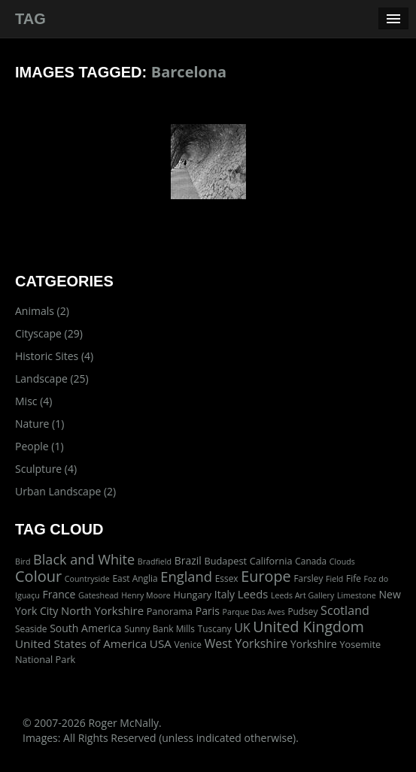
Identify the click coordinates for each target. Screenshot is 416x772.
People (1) (39, 446)
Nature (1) (39, 423)
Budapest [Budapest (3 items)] (225, 561)
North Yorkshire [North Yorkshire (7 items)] (102, 610)
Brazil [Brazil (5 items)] (188, 560)
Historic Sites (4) (54, 356)
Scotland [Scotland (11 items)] (344, 610)
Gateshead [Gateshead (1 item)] (98, 595)
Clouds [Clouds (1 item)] (342, 561)
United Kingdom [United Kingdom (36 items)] (308, 626)
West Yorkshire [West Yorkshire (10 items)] (246, 643)
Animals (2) (42, 311)
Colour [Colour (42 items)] (38, 576)
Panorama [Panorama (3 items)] (170, 611)
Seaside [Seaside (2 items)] (31, 628)
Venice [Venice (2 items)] (188, 644)
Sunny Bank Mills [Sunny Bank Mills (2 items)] (159, 628)
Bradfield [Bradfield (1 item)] (155, 561)
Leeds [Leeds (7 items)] (253, 593)
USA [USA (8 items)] (161, 643)
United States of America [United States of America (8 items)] (81, 643)
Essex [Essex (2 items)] (226, 578)
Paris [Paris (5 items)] (208, 611)
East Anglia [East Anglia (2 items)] (134, 578)
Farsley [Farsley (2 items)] (308, 578)
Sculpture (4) (46, 469)
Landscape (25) (52, 378)
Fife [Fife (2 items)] (353, 578)
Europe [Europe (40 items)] (266, 576)
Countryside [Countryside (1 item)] (87, 579)
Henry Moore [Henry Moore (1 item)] (146, 595)
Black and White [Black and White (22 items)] (84, 559)
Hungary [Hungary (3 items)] (192, 594)
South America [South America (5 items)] (85, 628)
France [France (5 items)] (59, 594)
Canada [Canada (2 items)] (310, 561)
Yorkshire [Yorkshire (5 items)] (313, 644)
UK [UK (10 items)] (242, 627)
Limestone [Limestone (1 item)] (356, 595)
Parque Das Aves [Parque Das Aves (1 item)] (254, 612)
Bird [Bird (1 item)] (22, 561)
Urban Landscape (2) (65, 491)
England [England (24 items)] (186, 576)
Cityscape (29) (49, 333)
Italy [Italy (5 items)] (224, 594)
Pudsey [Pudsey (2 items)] (302, 611)
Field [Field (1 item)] (334, 579)
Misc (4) (33, 401)
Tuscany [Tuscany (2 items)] (215, 628)
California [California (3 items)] (271, 561)
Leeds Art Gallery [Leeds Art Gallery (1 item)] (302, 595)
